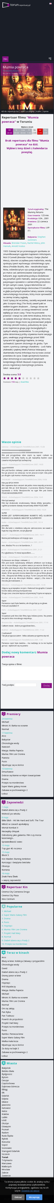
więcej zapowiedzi (12, 880)
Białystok (6, 1068)
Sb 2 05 (34, 131)
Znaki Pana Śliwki (10, 876)
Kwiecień (6, 746)
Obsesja (6, 866)
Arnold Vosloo (18, 246)
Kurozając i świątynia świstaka (16, 862)
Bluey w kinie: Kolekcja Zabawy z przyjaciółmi (23, 961)
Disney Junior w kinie (11, 975)
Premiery (13, 714)
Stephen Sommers (18, 73)
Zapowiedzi (15, 802)
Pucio (4, 761)
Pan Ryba (6, 1012)
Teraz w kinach (18, 953)
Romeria (6, 869)
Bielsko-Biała (8, 1071)
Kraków (5, 1114)
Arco (4, 735)
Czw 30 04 (22, 131)
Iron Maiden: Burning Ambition (16, 858)
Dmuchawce (7, 771)
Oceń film (25, 382)
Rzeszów (6, 1142)
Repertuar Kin (17, 887)
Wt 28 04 (9, 131)
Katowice (6, 1108)
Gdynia (5, 1098)
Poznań (5, 1129)
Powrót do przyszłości (12, 1019)
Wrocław (6, 1169)
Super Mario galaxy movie (14, 786)
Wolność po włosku (11, 813)
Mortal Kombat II (10, 827)
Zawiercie (6, 1175)
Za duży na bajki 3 (10, 1048)
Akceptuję (34, 1197)
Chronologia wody (10, 743)
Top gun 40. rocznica (12, 848)
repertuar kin (13, 111)
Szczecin (6, 1154)
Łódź (4, 1120)
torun (20, 5)
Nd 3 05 (40, 131)
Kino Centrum (8, 899)
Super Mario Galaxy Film (15, 915)
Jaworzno (6, 1104)
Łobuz (5, 793)
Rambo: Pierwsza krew (12, 1034)
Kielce (4, 1111)
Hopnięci (8, 925)
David (4, 968)
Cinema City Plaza (10, 895)
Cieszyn (5, 1080)
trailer (38, 111)
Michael (5, 722)
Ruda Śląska (7, 1135)
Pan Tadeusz (8, 1015)
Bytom (5, 1077)
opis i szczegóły (27, 111)
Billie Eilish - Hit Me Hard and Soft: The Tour (23, 820)
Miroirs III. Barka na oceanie (15, 725)
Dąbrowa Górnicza (10, 1086)
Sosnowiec (7, 1148)
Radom (5, 1132)
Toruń (5, 1157)
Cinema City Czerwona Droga (16, 891)
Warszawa (6, 1163)
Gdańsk (5, 1095)
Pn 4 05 (45, 131)
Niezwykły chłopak (10, 831)
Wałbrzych (7, 1166)
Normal (5, 729)
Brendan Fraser (19, 243)
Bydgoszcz (7, 1074)
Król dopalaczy (9, 986)
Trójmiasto (7, 1160)
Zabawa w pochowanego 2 (15, 790)
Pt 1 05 (29, 131)
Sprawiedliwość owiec (12, 841)
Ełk (3, 1092)
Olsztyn (5, 1123)
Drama (5, 779)
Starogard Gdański (11, 1151)
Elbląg (4, 1089)
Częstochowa (8, 1083)
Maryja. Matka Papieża (12, 750)
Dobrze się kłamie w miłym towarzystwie (21, 775)
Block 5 (5, 855)
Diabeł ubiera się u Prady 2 (14, 810)
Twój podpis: (8, 685)
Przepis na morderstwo (13, 782)
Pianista (5, 757)
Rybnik (5, 1138)
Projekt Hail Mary (12, 933)
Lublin (4, 1117)
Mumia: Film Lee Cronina (13, 754)
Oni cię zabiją (8, 1008)
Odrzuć (18, 1197)
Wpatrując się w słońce (13, 765)
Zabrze (5, 1172)
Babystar (6, 739)
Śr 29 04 (16, 131)
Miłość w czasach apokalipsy (15, 824)
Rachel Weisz (33, 243)
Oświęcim (6, 1126)
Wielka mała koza (10, 1041)
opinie (46, 111)
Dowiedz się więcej (30, 1190)
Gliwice (5, 1101)
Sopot (5, 1144)
